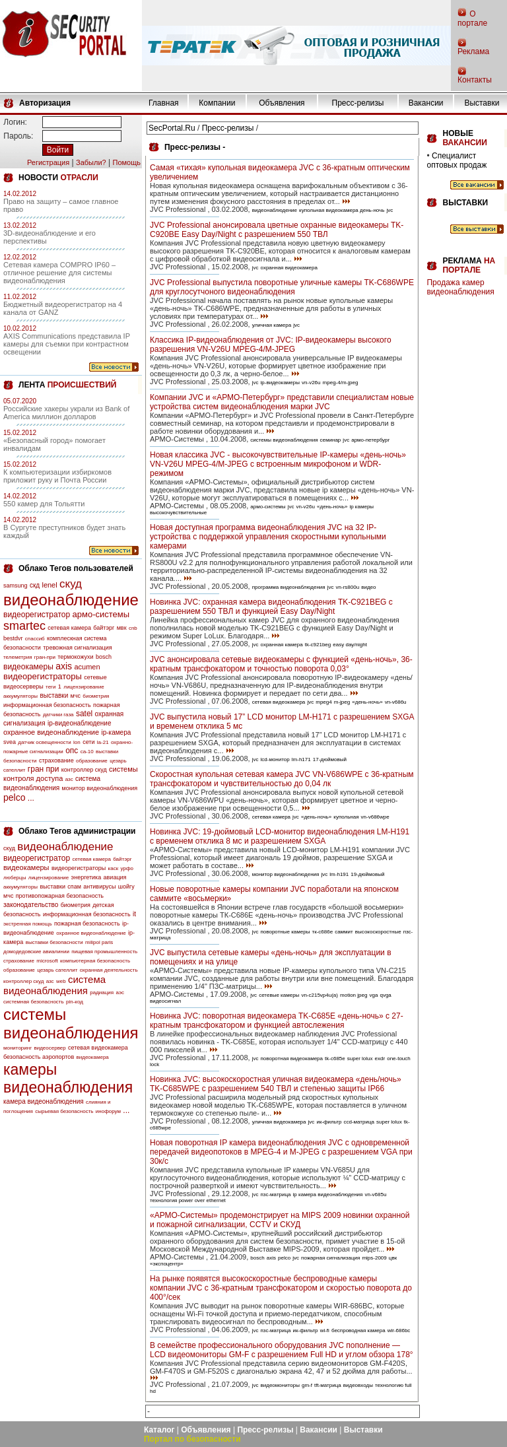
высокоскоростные (378, 932)
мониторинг (17, 1048)
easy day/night (350, 645)
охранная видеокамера (289, 268)
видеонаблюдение (71, 600)
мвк (122, 627)
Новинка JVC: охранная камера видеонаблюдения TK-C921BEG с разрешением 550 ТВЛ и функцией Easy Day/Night (271, 606)
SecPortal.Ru (172, 128)
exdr (380, 1058)
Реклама (473, 51)
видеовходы (358, 1385)
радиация (102, 992)
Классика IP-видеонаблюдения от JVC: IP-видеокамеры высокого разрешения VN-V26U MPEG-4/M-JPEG (270, 344)
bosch (104, 657)
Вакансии (426, 103)
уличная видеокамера (279, 1122)
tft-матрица (327, 1385)
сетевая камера (69, 627)
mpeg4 (323, 702)
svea (9, 742)
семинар (330, 440)
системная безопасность (33, 1002)
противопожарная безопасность (60, 895)
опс (71, 750)
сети (88, 742)
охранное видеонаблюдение (51, 732)
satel (84, 713)
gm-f (307, 1385)
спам (74, 886)
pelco (14, 797)
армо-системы (101, 614)
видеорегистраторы (42, 676)
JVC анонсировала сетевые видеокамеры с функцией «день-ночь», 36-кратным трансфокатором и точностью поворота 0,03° (281, 664)
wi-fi (324, 1330)
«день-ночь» (332, 507)
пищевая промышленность (104, 952)
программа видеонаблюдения (288, 587)
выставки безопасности (54, 942)
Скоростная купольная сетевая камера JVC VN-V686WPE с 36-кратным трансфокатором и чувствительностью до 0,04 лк (282, 779)
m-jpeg (342, 702)
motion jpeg (353, 995)
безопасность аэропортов (38, 1057)
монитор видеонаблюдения (99, 788)
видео (368, 587)
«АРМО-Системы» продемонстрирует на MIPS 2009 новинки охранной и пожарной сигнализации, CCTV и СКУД (280, 1220)
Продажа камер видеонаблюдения (460, 287)
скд (35, 585)
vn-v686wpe (375, 817)
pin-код (74, 1002)
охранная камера (282, 645)
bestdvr (13, 638)
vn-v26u (311, 383)
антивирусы (99, 886)
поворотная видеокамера (292, 1058)
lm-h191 (339, 874)
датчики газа (58, 715)
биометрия (96, 696)
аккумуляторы (20, 696)
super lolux (360, 1058)
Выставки (481, 103)
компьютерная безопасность (95, 961)
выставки (54, 695)
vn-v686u (396, 702)
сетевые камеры (279, 995)
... (31, 798)
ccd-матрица (358, 1122)
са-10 (87, 752)
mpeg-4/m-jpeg (340, 383)
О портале (472, 18)
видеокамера (93, 1057)
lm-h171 (301, 759)
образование (92, 761)
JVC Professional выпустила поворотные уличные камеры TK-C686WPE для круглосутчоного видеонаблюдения (282, 287)
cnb (133, 628)
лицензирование (83, 687)
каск (113, 868)
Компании (217, 103)
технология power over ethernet (188, 1200)
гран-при (44, 657)
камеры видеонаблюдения (68, 1078)
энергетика (86, 877)
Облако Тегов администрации (76, 831)
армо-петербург (370, 440)
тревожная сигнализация (77, 647)
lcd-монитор (275, 759)
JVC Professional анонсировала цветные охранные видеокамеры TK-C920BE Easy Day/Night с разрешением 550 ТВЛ (276, 229)
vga (373, 995)
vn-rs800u (348, 587)
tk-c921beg (318, 645)
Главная (164, 103)
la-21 (103, 742)
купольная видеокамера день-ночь (341, 210)
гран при (43, 769)
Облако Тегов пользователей (75, 568)
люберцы (14, 878)
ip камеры (361, 507)
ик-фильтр (328, 1122)
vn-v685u (375, 1194)
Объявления (281, 103)
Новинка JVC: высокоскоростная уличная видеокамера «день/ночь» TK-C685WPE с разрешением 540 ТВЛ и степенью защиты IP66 (275, 1084)
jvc (389, 210)
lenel (49, 585)
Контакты (474, 79)
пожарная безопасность (87, 923)
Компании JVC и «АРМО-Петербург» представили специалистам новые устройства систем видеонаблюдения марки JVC (282, 402)
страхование (56, 760)
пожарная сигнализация (330, 1258)
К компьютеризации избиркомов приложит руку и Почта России (57, 476)
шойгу (126, 886)
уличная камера (272, 325)
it (134, 914)
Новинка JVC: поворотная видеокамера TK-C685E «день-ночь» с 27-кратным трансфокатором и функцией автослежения (276, 1020)
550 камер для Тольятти (43, 504)
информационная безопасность (47, 705)
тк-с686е (322, 932)
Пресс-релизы (358, 103)
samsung (15, 585)
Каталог (159, 1429)
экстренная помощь (27, 924)
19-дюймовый (367, 874)
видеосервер (49, 1048)
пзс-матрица (276, 1194)
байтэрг (103, 627)
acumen (87, 667)
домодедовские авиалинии (36, 952)
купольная (345, 817)
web (61, 981)
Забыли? (91, 162)
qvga (385, 995)
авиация (115, 877)
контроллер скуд (84, 769)
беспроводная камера (358, 1330)
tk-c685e (335, 1058)
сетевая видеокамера (98, 1047)
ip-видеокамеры (280, 383)
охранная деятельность (109, 970)
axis (63, 666)
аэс (120, 992)
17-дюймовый (330, 759)
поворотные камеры (285, 932)
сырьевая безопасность (64, 1111)
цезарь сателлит (57, 970)
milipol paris (99, 942)
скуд (70, 584)
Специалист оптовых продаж (456, 160)
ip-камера (116, 732)
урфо (127, 868)
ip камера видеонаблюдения (328, 1194)
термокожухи (75, 657)
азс (69, 779)
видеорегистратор (36, 614)
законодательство (30, 904)
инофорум (108, 1111)
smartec (24, 625)
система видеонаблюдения (54, 985)
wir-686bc (399, 1330)
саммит (344, 932)
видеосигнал (165, 1001)
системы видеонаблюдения (71, 1023)
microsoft (46, 961)
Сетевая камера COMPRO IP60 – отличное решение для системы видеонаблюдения (59, 273)
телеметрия (17, 657)
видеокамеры (28, 666)
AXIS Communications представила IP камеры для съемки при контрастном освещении (66, 344)
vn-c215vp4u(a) (319, 995)
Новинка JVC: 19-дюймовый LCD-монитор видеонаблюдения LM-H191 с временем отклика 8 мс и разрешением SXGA (279, 836)
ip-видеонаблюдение (80, 723)
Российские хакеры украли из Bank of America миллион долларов (66, 413)
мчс (76, 695)
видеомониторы (280, 1385)
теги (50, 687)
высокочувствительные (178, 513)
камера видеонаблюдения (43, 1101)
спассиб (35, 639)
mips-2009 (374, 1258)
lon (77, 742)
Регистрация (48, 162)
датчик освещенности (44, 742)
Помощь (126, 162)
